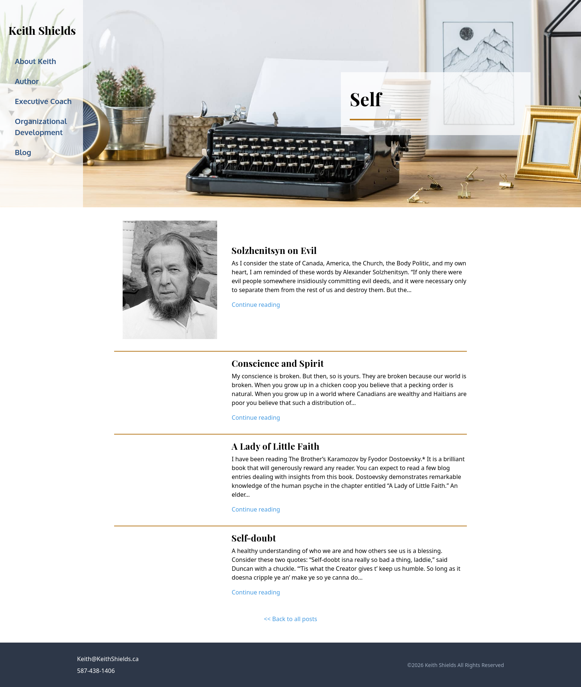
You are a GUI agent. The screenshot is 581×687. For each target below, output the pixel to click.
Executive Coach (43, 101)
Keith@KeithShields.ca (108, 659)
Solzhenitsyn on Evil (274, 250)
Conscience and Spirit (278, 363)
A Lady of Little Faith (275, 446)
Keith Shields (42, 30)
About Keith (35, 61)
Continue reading (256, 305)
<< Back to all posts (290, 619)
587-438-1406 (96, 671)
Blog (23, 152)
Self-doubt (254, 538)
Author (27, 81)
